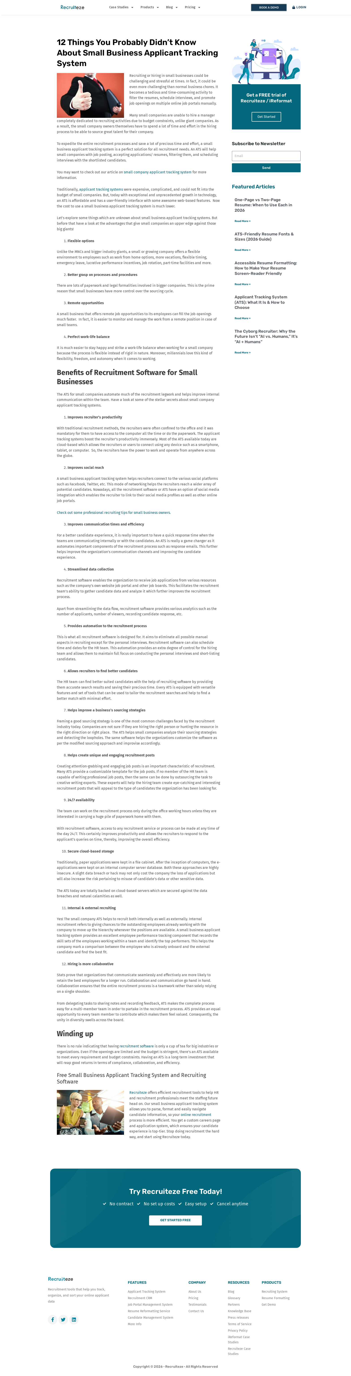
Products (150, 7)
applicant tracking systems (101, 189)
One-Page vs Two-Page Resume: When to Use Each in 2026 (263, 214)
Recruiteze (138, 1092)
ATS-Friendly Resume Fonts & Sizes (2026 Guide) (264, 245)
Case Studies (121, 7)
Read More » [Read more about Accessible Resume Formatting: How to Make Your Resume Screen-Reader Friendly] (242, 293)
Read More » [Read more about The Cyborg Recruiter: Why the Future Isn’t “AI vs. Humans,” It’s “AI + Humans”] (242, 362)
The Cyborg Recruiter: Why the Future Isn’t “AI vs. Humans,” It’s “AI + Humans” (266, 346)
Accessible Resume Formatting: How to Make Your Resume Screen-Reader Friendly (266, 277)
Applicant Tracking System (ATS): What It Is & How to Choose (261, 311)
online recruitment (196, 1115)
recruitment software (137, 1046)
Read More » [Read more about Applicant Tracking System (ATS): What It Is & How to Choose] (242, 327)
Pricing (193, 7)
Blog (172, 7)
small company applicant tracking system (158, 172)
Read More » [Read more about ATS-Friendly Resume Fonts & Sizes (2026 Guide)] (242, 258)
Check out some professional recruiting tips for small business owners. (114, 512)
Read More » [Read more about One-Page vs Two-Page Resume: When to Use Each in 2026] (242, 229)
